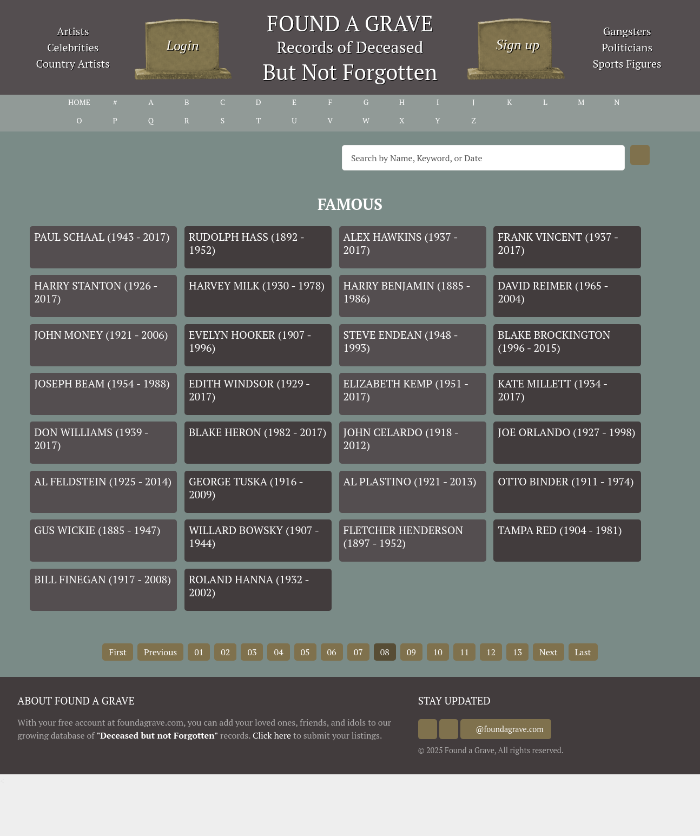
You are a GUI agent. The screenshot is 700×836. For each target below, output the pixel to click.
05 (305, 652)
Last (583, 652)
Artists (73, 31)
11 (464, 652)
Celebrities (72, 47)
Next (548, 652)
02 (225, 652)
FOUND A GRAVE (350, 23)
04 (278, 652)
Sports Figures (627, 63)
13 (517, 652)
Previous (160, 652)
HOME (79, 102)
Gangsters (627, 31)
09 (411, 652)
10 (438, 652)
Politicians (627, 47)
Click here (272, 735)
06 (331, 652)
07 (358, 652)
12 (491, 652)
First (118, 652)
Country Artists (73, 63)
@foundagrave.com (520, 729)
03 (251, 652)
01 (198, 652)
